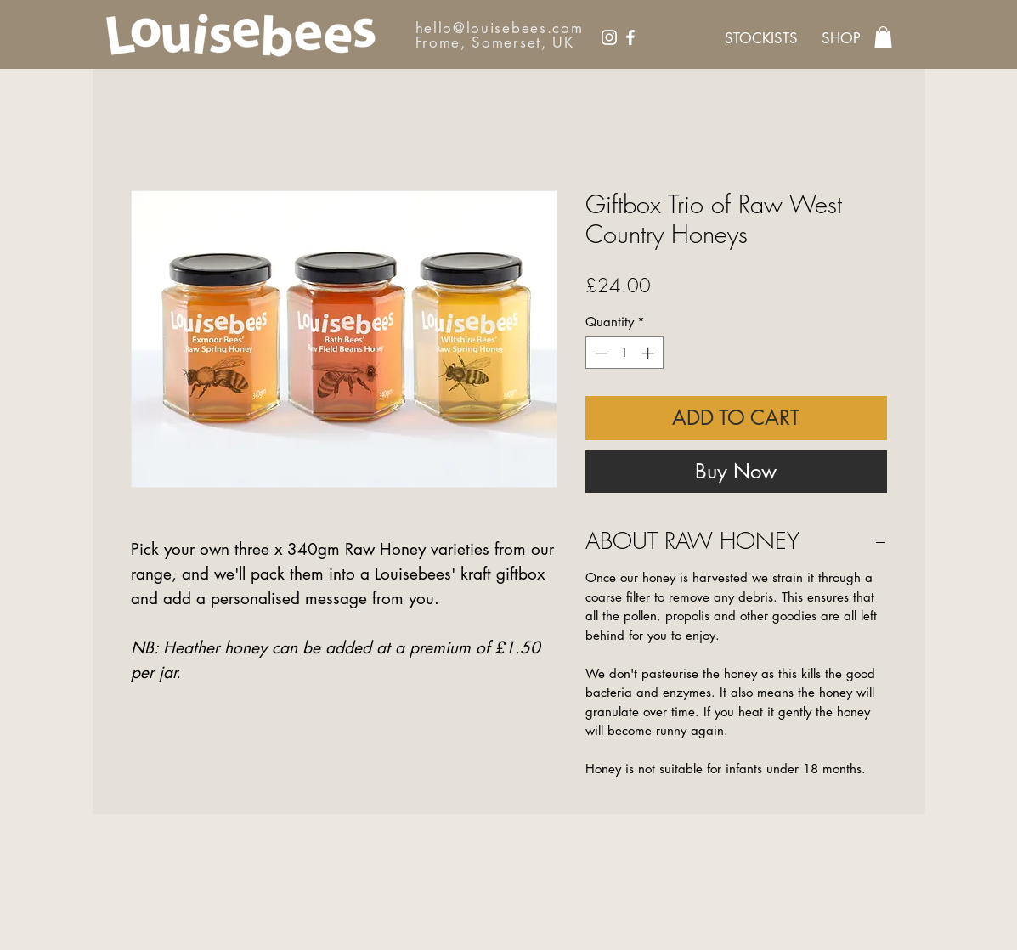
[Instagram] (609, 37)
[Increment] (649, 353)
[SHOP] (841, 39)
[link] (883, 37)
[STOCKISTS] (761, 39)
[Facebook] (630, 37)
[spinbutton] (624, 353)
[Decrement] (599, 353)
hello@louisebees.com (499, 28)
